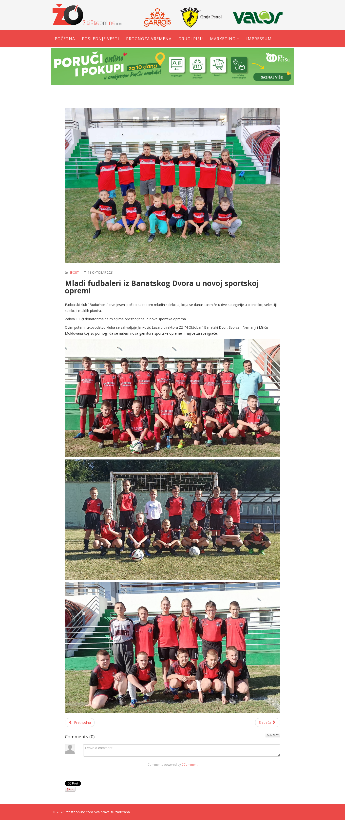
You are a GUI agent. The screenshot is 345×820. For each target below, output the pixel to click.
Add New (273, 735)
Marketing (222, 38)
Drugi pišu (190, 38)
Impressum (259, 38)
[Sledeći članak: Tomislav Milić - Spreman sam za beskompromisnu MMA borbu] (267, 722)
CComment (189, 764)
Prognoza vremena (149, 38)
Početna (65, 38)
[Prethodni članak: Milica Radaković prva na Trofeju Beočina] (80, 722)
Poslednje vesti (100, 38)
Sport (74, 272)
